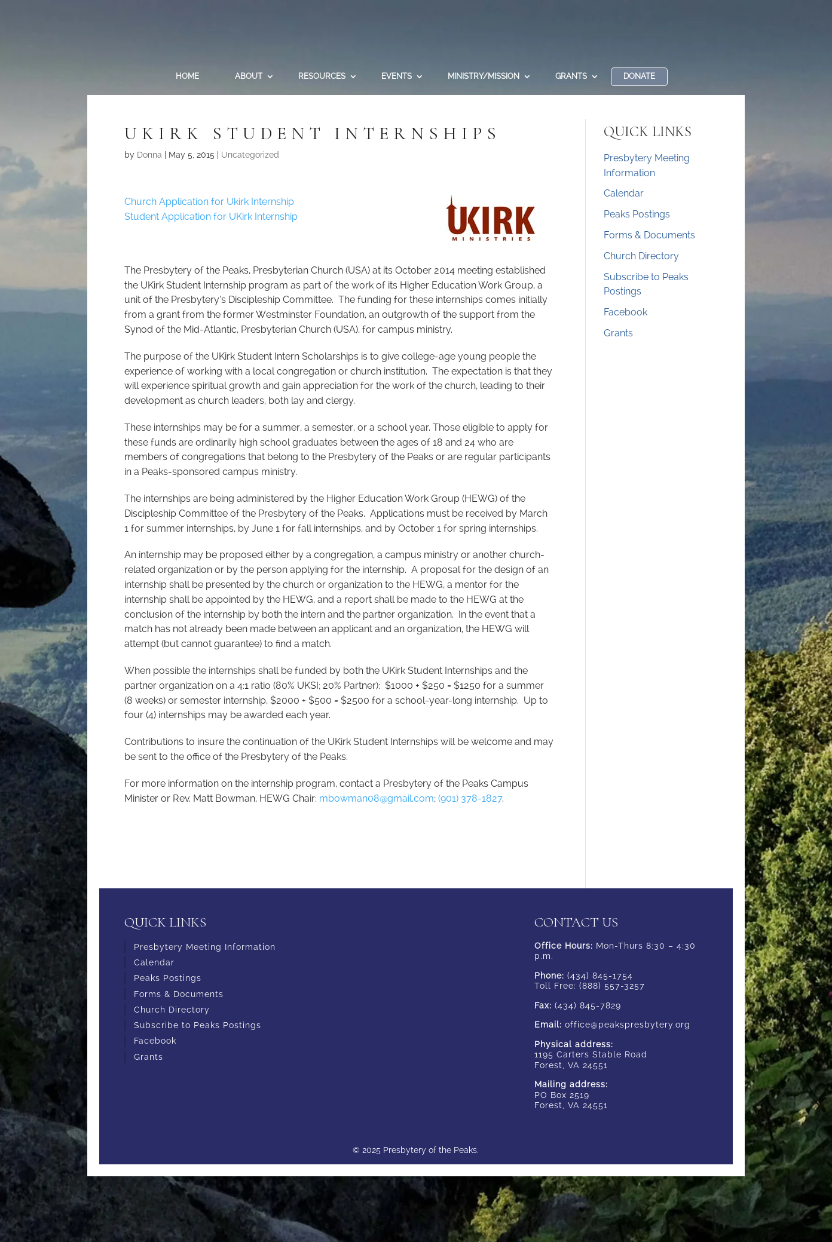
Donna (149, 155)
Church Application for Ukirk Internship (210, 201)
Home (187, 76)
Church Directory (641, 256)
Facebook (625, 312)
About (248, 76)
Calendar (624, 193)
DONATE (639, 76)
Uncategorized (250, 155)
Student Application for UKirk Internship (211, 216)
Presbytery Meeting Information (205, 947)
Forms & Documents (649, 235)
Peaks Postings (637, 214)
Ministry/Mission (483, 76)
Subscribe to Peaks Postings (197, 1025)
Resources (321, 76)
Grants (571, 76)
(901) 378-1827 (470, 798)
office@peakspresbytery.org (627, 1024)
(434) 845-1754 (600, 975)
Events (396, 76)
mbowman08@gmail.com (376, 798)
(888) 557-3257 (612, 985)
